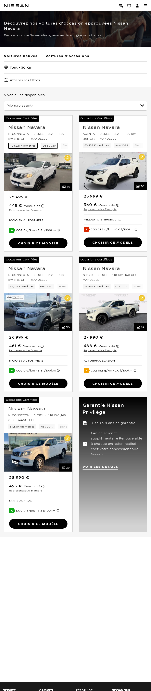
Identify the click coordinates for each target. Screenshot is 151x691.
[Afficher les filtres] (22, 80)
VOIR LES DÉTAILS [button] (100, 466)
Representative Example (25, 210)
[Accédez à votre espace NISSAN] (137, 6)
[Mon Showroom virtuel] (129, 6)
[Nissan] (16, 6)
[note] (43, 205)
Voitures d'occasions (67, 56)
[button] (145, 6)
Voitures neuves (21, 56)
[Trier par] (75, 105)
